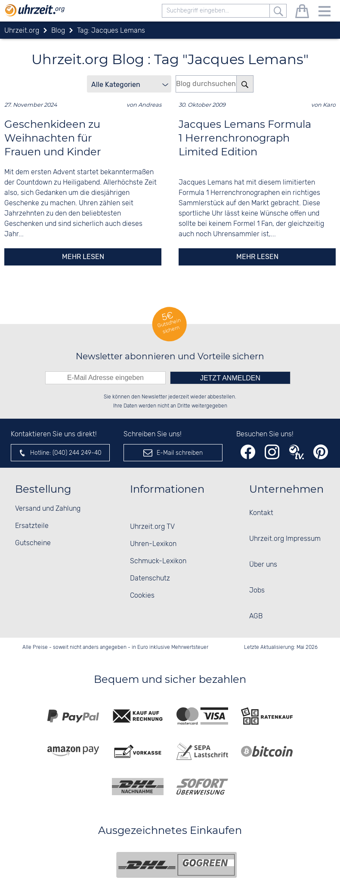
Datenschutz (150, 578)
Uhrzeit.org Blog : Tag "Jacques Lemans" (170, 59)
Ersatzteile (32, 526)
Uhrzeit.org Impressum (285, 538)
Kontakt (261, 513)
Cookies (142, 595)
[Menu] (324, 13)
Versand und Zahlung (47, 508)
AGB (256, 616)
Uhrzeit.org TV (152, 526)
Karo (329, 105)
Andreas (149, 105)
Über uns (263, 564)
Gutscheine (33, 543)
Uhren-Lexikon (153, 544)
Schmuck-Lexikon (158, 561)
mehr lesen (83, 257)
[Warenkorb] (302, 13)
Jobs (257, 590)
